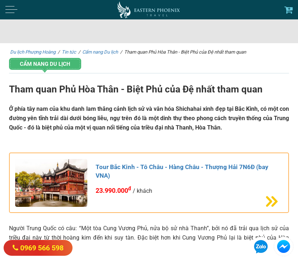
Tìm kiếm (265, 31)
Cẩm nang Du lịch (45, 64)
